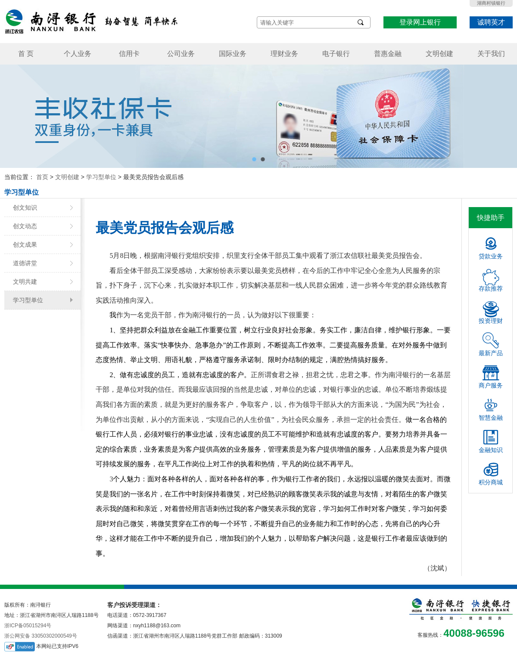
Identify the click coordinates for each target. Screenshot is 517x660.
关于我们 (491, 53)
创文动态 (25, 226)
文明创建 (439, 53)
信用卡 (129, 53)
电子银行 (336, 53)
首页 (42, 177)
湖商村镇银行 (491, 3)
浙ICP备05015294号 (27, 626)
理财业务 (284, 53)
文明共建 (25, 281)
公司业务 (181, 53)
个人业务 (77, 53)
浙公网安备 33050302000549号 (40, 636)
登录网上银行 (420, 22)
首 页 (26, 53)
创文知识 (25, 207)
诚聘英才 (491, 22)
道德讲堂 (25, 263)
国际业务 (232, 53)
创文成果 (25, 244)
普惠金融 (388, 53)
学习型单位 (101, 177)
